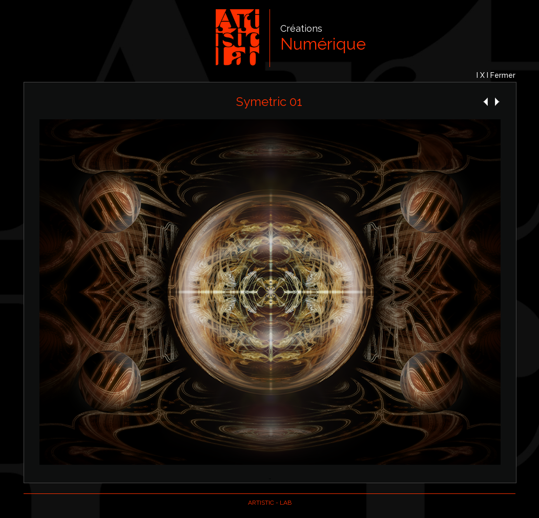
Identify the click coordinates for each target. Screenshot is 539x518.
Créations (301, 28)
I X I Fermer (495, 75)
